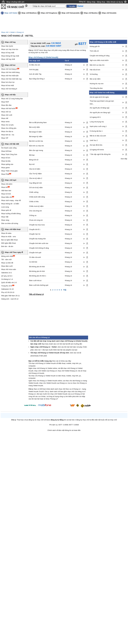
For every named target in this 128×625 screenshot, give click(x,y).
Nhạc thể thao (6, 151)
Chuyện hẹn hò (34, 234)
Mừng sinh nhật (7, 256)
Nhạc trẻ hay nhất (7, 53)
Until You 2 (94, 140)
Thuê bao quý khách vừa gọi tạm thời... (102, 102)
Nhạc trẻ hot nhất (7, 85)
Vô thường (94, 74)
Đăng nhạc (101, 2)
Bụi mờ (31, 164)
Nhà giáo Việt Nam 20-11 (10, 296)
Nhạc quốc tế (6, 210)
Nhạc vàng (5, 220)
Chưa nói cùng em (36, 220)
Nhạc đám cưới (7, 266)
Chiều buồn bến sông (37, 197)
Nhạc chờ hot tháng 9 (9, 69)
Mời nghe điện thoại (8, 243)
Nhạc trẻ (4, 187)
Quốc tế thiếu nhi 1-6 (9, 282)
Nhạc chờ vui (6, 112)
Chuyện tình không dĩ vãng (39, 248)
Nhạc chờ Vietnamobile (71, 13)
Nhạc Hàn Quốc (7, 46)
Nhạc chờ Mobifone (29, 13)
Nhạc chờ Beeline (91, 13)
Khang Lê (20, 32)
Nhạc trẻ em (5, 158)
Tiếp (64, 290)
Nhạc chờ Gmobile (109, 13)
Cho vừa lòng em (35, 211)
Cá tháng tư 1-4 (7, 279)
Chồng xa (32, 215)
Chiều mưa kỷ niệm (36, 206)
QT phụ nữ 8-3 (6, 276)
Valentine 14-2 (6, 273)
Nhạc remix (5, 122)
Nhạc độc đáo (6, 105)
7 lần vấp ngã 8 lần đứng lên (100, 154)
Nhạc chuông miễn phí (15, 2)
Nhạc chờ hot (10, 65)
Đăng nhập (91, 2)
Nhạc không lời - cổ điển (10, 204)
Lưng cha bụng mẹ (97, 122)
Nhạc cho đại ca (7, 131)
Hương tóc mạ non (97, 84)
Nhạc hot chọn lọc (8, 82)
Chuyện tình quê (35, 253)
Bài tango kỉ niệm (35, 132)
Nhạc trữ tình (6, 194)
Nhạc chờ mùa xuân (8, 269)
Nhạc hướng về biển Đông (11, 213)
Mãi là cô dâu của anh (98, 136)
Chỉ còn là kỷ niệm (36, 187)
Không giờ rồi (95, 46)
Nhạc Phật (5, 174)
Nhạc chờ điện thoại (13, 229)
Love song (5, 207)
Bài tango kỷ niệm (35, 136)
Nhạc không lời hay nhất (10, 56)
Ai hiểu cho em (34, 65)
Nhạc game (5, 168)
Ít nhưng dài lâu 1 (96, 131)
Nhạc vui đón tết (7, 263)
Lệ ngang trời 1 (95, 117)
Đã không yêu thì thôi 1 (37, 276)
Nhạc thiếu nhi (6, 197)
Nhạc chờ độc (10, 95)
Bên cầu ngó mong (36, 150)
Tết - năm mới (6, 259)
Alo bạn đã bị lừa (96, 145)
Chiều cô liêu (34, 201)
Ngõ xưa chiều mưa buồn (99, 60)
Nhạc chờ (4, 32)
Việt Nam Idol (6, 190)
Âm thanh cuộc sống (8, 148)
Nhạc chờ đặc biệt (12, 144)
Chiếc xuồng (33, 192)
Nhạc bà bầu (6, 161)
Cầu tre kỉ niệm (34, 169)
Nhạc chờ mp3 (10, 180)
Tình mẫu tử (94, 51)
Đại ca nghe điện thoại (9, 240)
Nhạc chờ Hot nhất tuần (10, 76)
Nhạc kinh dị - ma (7, 135)
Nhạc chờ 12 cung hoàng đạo (12, 99)
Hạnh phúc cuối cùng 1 (98, 126)
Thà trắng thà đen (96, 88)
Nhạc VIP (4, 138)
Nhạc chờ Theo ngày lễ (14, 252)
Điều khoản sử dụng (115, 2)
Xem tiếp (124, 159)
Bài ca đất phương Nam (38, 122)
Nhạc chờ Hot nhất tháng (10, 72)
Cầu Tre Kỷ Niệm (35, 174)
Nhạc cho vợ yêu (7, 125)
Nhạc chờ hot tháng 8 (9, 89)
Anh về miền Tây (35, 74)
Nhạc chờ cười (6, 115)
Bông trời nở (33, 160)
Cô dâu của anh (35, 257)
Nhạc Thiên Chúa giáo (9, 171)
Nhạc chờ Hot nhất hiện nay (11, 79)
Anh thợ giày (33, 69)
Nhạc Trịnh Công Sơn (9, 154)
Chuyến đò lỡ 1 (34, 229)
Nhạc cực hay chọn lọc (9, 49)
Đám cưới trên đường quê (38, 285)
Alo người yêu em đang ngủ (100, 112)
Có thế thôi (33, 262)
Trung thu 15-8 (6, 286)
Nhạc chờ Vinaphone (49, 13)
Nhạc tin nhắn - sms (8, 236)
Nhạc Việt (4, 217)
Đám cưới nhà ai (35, 280)
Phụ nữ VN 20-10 (7, 292)
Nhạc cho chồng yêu (8, 128)
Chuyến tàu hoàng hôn (37, 239)
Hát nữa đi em (95, 70)
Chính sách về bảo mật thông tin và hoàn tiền (64, 430)
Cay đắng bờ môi (35, 183)
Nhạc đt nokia (6, 233)
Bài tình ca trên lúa (36, 141)
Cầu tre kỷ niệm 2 (35, 178)
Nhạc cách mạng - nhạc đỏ (11, 200)
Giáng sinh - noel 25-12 (9, 299)
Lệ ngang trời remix (97, 150)
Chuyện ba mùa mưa (37, 225)
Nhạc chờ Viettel (10, 13)
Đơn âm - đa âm (7, 246)
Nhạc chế (4, 118)
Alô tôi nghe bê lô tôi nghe (99, 97)
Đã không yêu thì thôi (37, 267)
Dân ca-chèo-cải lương (9, 223)
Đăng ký (82, 2)
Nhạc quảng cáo (7, 164)
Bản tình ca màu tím (36, 146)
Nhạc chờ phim (6, 184)
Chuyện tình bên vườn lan (38, 243)
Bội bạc (32, 155)
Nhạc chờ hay (10, 42)
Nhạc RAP (5, 102)
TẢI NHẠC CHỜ (15, 7)
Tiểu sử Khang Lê (36, 294)
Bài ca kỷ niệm (34, 127)
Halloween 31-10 (7, 289)
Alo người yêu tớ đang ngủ (99, 108)
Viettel (12, 32)
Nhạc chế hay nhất (8, 59)
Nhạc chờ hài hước (8, 108)
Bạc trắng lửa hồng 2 (37, 79)
